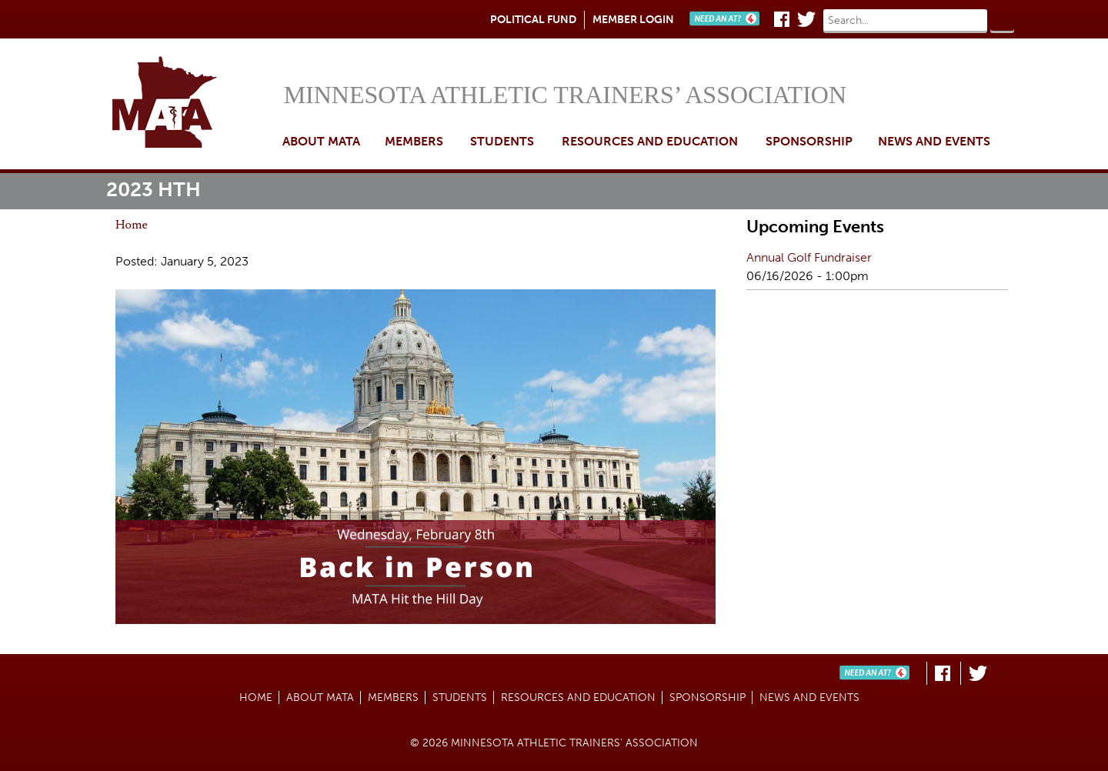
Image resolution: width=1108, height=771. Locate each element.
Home (193, 103)
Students (502, 141)
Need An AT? (727, 19)
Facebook (781, 19)
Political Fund (533, 19)
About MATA (321, 141)
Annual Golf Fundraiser (809, 257)
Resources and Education (650, 141)
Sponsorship (809, 141)
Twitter (806, 19)
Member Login (633, 19)
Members (414, 141)
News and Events (934, 141)
